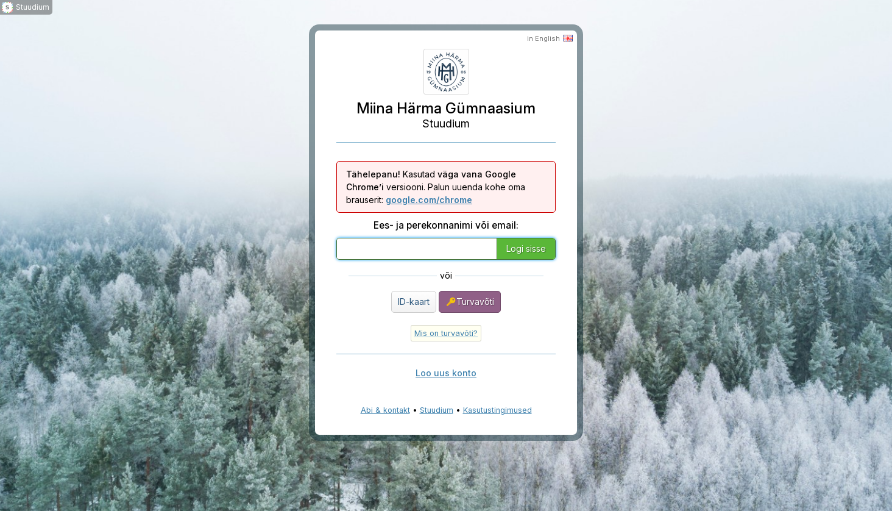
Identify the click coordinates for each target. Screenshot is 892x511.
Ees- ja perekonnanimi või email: (446, 225)
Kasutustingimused (497, 410)
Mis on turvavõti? (446, 333)
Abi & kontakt (385, 410)
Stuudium (436, 410)
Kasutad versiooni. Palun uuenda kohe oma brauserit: (435, 187)
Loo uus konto (446, 373)
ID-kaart (414, 301)
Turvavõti (469, 301)
